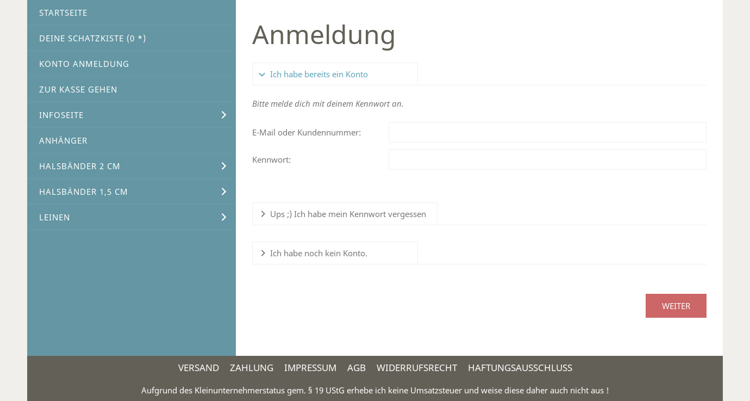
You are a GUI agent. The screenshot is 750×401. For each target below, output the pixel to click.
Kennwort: (271, 159)
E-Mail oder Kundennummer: (306, 132)
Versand (198, 367)
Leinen (54, 217)
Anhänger (63, 140)
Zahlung (251, 367)
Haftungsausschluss (520, 367)
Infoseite (61, 114)
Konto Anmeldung (84, 63)
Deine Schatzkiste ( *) (92, 38)
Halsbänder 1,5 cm (83, 191)
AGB (356, 367)
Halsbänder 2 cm (80, 166)
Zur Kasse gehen (78, 89)
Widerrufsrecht (417, 367)
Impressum (310, 367)
